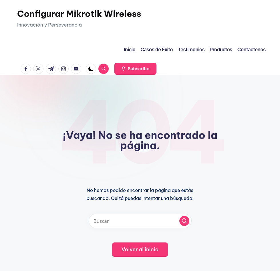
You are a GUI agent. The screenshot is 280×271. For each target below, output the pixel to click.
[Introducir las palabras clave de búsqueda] (140, 221)
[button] (135, 69)
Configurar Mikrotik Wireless (79, 13)
